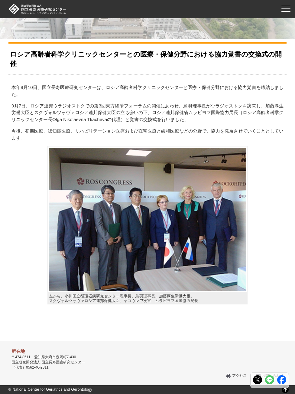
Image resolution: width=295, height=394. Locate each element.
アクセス (239, 375)
